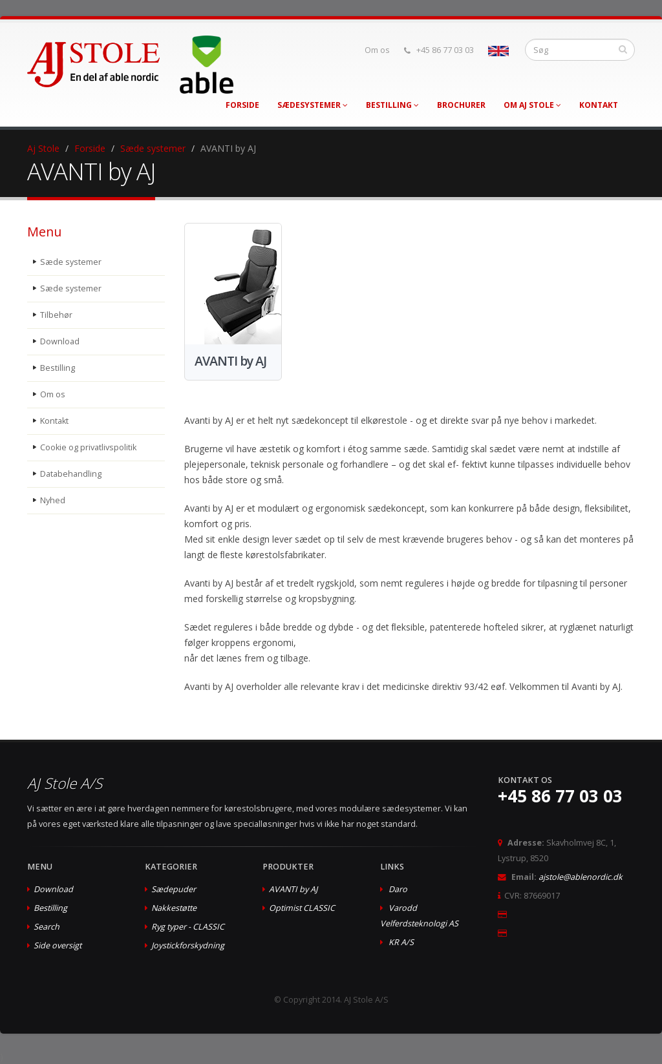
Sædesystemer (312, 104)
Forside (242, 104)
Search (46, 926)
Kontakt (598, 104)
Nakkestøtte (174, 907)
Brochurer (461, 104)
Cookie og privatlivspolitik (88, 447)
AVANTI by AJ (293, 889)
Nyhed (52, 500)
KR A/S (401, 942)
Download (60, 341)
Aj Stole (43, 148)
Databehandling (70, 473)
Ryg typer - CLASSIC (187, 926)
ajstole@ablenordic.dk (581, 876)
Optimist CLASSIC (302, 907)
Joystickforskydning (187, 945)
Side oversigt (57, 945)
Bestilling (392, 104)
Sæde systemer (153, 148)
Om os (377, 50)
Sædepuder (173, 889)
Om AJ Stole (532, 104)
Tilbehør (56, 314)
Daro (398, 889)
